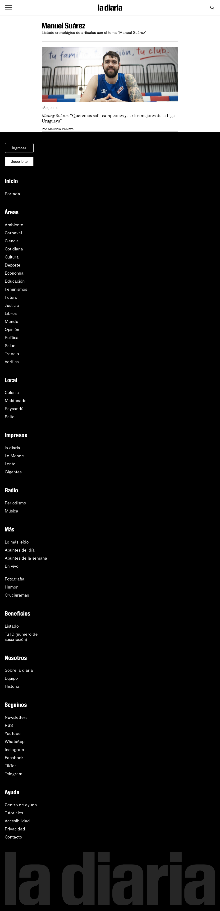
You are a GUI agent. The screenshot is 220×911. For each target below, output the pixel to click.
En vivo (11, 566)
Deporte (12, 265)
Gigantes (13, 472)
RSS (9, 725)
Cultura (12, 257)
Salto (9, 416)
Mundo (11, 321)
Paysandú (14, 408)
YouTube (13, 733)
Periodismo (15, 503)
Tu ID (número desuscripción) (21, 637)
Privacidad (15, 829)
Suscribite (19, 161)
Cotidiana (14, 249)
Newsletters (16, 717)
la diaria (12, 447)
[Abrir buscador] (212, 8)
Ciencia (12, 241)
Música (11, 511)
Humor (11, 587)
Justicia (12, 305)
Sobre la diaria (19, 670)
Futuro (11, 297)
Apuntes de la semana (26, 558)
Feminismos (16, 289)
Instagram (14, 749)
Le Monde (14, 455)
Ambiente (14, 224)
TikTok (11, 765)
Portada (12, 193)
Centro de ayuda (21, 804)
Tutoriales (14, 813)
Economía (14, 273)
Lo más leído (17, 542)
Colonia (12, 392)
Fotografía (14, 579)
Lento (10, 464)
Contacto (13, 837)
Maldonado (16, 400)
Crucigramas (17, 595)
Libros (11, 313)
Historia (12, 686)
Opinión (12, 329)
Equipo (11, 678)
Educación (15, 281)
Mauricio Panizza (61, 129)
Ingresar (19, 148)
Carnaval (13, 233)
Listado (12, 626)
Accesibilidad (17, 821)
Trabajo (12, 353)
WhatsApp (14, 741)
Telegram (13, 773)
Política (11, 337)
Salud (10, 345)
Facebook (14, 757)
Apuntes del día (20, 550)
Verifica (12, 361)
